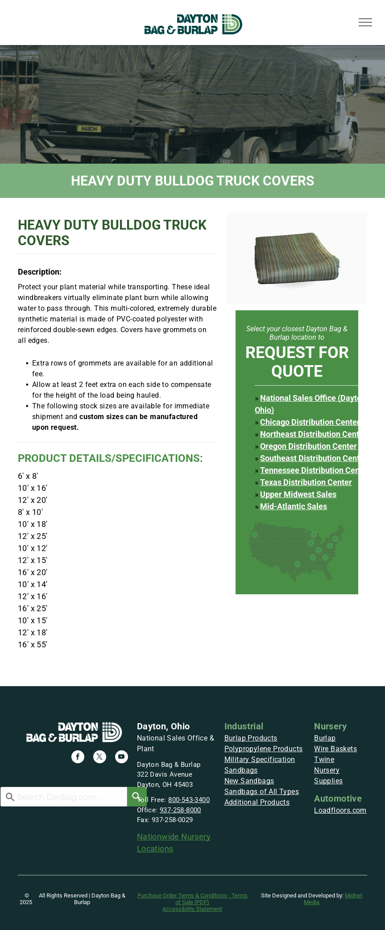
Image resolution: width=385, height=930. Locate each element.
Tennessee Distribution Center (315, 470)
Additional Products (257, 802)
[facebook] (77, 757)
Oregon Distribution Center (308, 446)
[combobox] (63, 797)
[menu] (365, 22)
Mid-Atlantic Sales (293, 506)
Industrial (244, 726)
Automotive (338, 798)
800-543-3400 (189, 800)
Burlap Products (250, 738)
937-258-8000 (180, 810)
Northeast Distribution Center (313, 434)
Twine (324, 759)
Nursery (330, 726)
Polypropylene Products (263, 749)
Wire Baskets (335, 749)
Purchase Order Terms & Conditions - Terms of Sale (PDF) (192, 898)
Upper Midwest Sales (298, 494)
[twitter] (99, 757)
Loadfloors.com (340, 810)
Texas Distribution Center (306, 482)
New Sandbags (249, 781)
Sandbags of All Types (261, 791)
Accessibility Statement (192, 908)
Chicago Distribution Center (310, 422)
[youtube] (121, 757)
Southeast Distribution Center (313, 458)
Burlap (324, 738)
